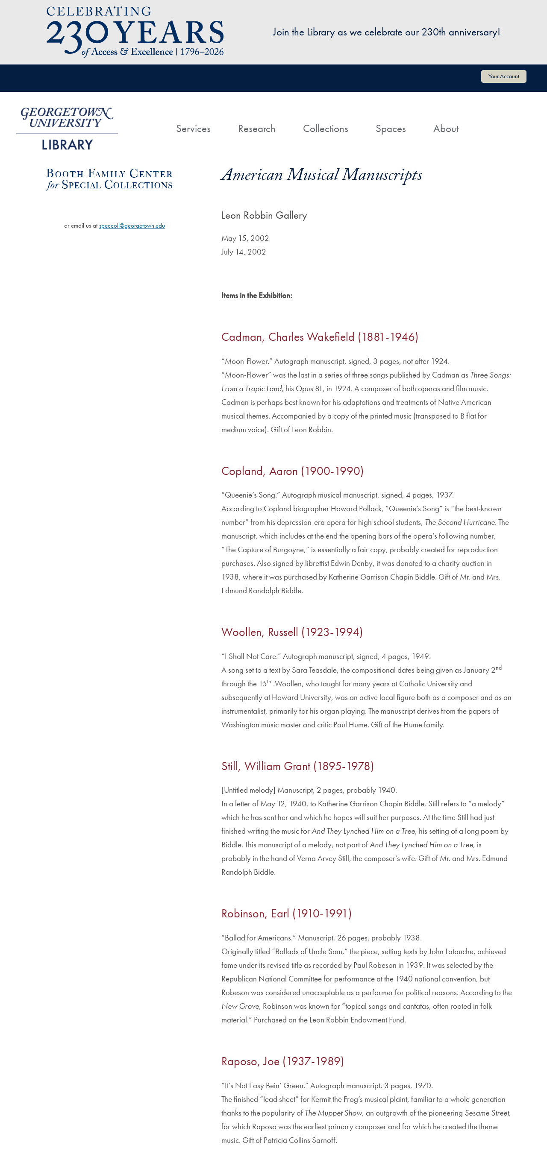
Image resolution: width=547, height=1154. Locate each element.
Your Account (503, 76)
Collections (325, 128)
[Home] (148, 120)
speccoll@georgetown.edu (132, 225)
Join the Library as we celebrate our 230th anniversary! (386, 32)
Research (257, 128)
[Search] (485, 120)
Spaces (391, 128)
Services (193, 128)
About (446, 128)
